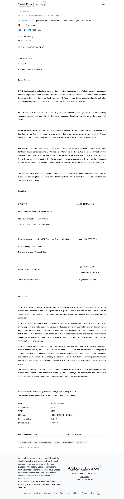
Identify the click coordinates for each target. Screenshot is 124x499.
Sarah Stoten (81, 442)
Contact (27, 493)
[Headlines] (33, 4)
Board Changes (25, 442)
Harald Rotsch (68, 442)
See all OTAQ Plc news (28, 447)
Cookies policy (50, 493)
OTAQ (57, 442)
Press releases (35, 15)
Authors (37, 493)
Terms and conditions (69, 493)
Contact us (84, 476)
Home (20, 15)
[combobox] (62, 11)
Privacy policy (88, 493)
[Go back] (27, 20)
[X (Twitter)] (98, 493)
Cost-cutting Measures (43, 442)
